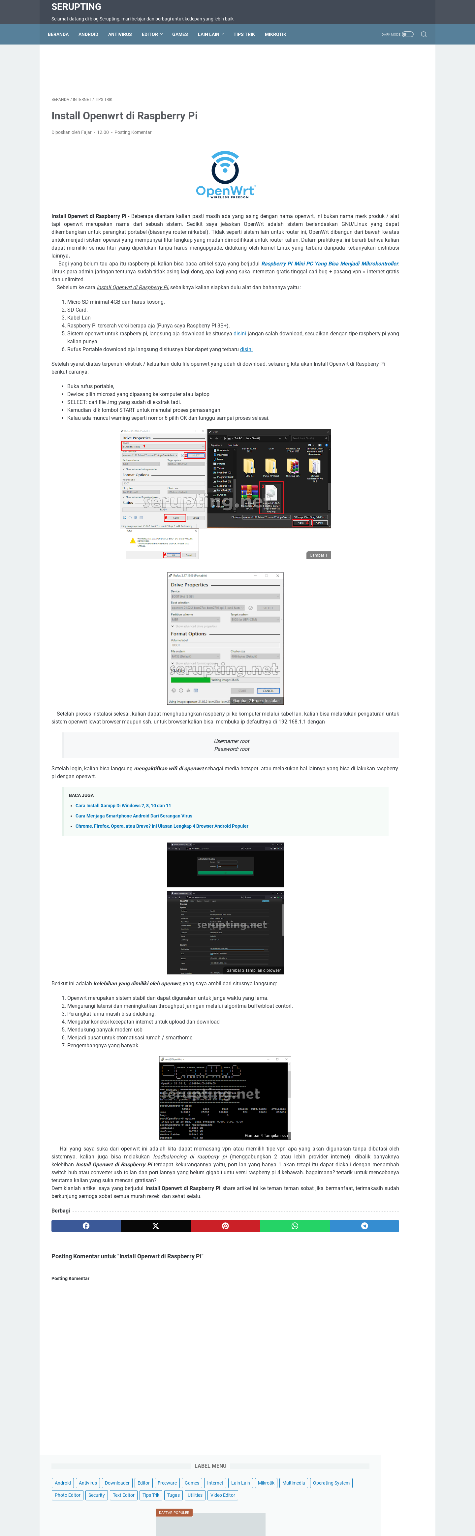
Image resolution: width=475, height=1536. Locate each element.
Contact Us (142, 1512)
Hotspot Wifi (356, 1512)
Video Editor (363, 136)
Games (184, 34)
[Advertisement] (176, 71)
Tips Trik (248, 34)
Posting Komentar (133, 135)
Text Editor (363, 124)
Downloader (390, 75)
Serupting (76, 6)
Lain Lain (212, 34)
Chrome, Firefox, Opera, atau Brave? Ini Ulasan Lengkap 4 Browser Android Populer (162, 861)
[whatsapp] (226, 1269)
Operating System (346, 112)
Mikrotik (279, 34)
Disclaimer (233, 1512)
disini (259, 361)
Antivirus (124, 34)
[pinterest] (176, 1269)
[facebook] (76, 1269)
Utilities (335, 136)
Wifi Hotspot (324, 1512)
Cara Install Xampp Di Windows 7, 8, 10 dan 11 (123, 841)
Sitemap (168, 1512)
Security (336, 124)
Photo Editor (385, 112)
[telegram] (276, 1269)
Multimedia (390, 100)
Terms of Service (200, 1512)
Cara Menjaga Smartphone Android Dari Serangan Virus (134, 851)
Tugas (413, 124)
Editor (153, 34)
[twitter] (126, 1269)
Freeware (357, 88)
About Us (295, 1512)
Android (92, 34)
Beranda (61, 34)
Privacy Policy (265, 1512)
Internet (405, 88)
